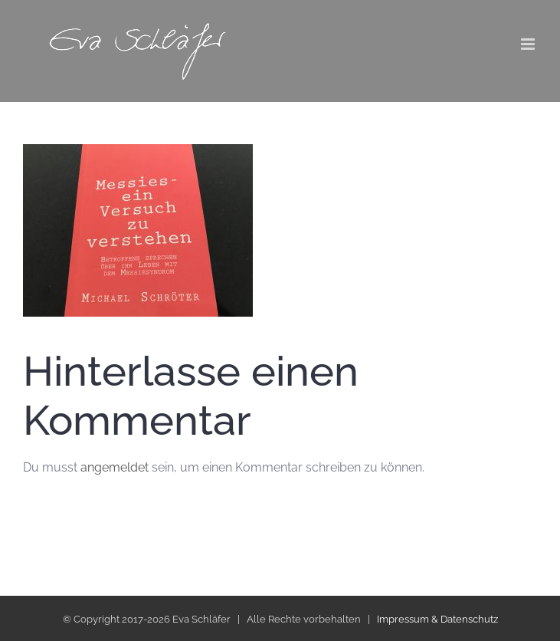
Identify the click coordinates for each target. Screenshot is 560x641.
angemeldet (114, 467)
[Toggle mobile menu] (529, 44)
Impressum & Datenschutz (437, 619)
